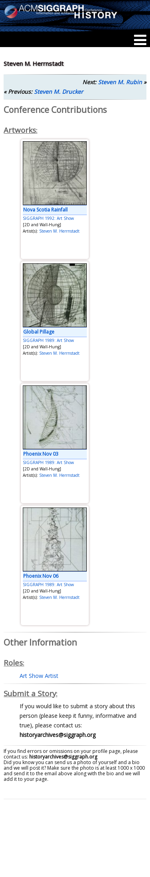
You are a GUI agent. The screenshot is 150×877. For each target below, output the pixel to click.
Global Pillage (38, 331)
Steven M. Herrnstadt (59, 231)
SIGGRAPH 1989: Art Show (48, 340)
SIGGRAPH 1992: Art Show (48, 218)
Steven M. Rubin (120, 82)
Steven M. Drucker (58, 91)
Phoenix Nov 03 (40, 453)
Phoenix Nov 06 (40, 576)
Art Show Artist (39, 675)
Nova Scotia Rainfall (45, 209)
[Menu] (140, 40)
